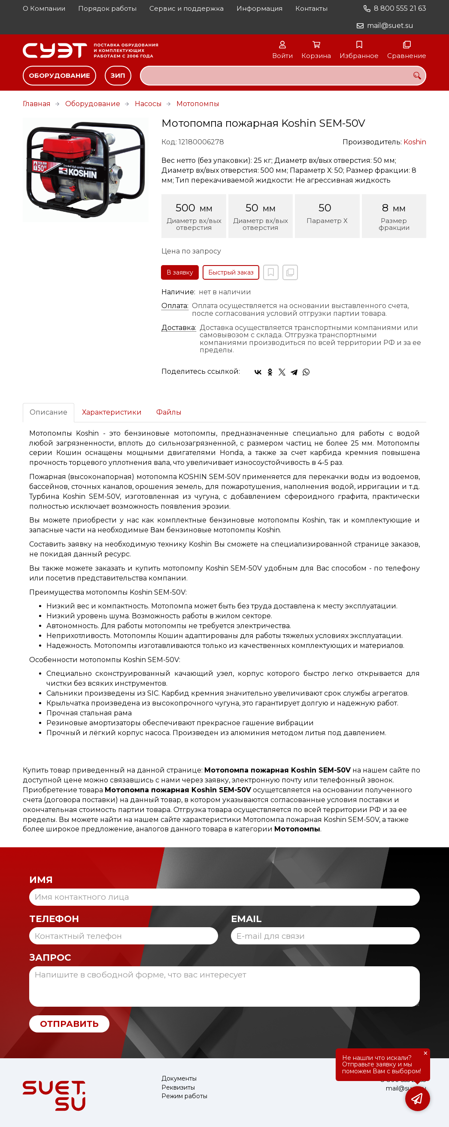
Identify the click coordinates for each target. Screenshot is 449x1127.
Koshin (414, 142)
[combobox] (283, 76)
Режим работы (184, 1096)
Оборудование (59, 75)
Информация (259, 8)
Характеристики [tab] (112, 412)
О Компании (44, 8)
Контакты (311, 8)
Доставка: (178, 328)
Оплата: (174, 306)
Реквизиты (178, 1087)
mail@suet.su (390, 25)
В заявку (180, 272)
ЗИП (118, 75)
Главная (37, 104)
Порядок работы (107, 8)
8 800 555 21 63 (400, 8)
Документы (179, 1078)
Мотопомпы (197, 104)
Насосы (148, 104)
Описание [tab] (48, 412)
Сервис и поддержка (186, 8)
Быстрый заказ (231, 272)
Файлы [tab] (169, 412)
